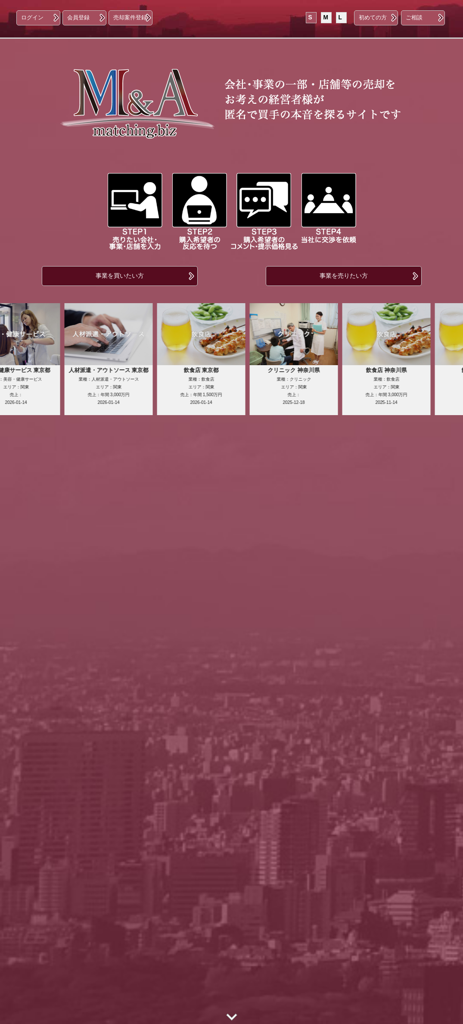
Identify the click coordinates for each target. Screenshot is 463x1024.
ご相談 (414, 18)
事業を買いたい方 (120, 276)
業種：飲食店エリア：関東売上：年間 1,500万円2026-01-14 (213, 385)
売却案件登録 (130, 18)
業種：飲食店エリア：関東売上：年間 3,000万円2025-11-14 (398, 385)
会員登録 (78, 18)
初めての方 (373, 18)
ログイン (32, 18)
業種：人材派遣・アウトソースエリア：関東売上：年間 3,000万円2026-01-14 (120, 385)
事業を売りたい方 (344, 276)
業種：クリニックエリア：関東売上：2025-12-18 (305, 385)
